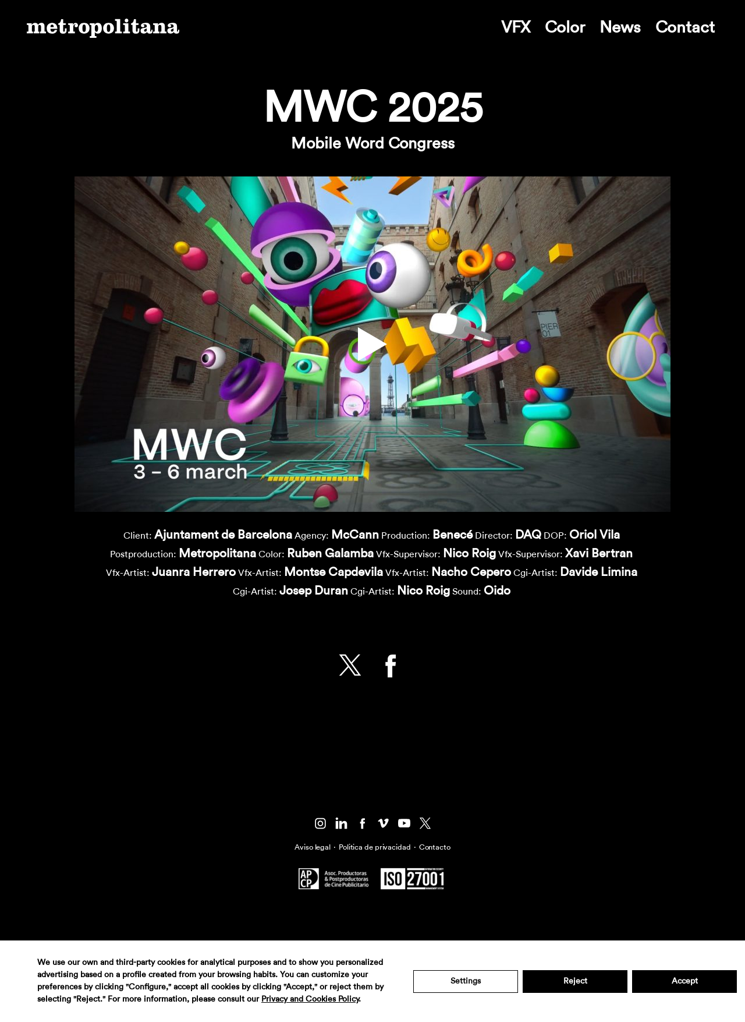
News (620, 27)
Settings (465, 981)
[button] (372, 344)
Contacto (434, 847)
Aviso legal (313, 847)
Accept (685, 981)
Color (565, 27)
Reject (575, 981)
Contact (685, 27)
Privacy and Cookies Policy (310, 999)
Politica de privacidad (375, 847)
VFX (515, 27)
